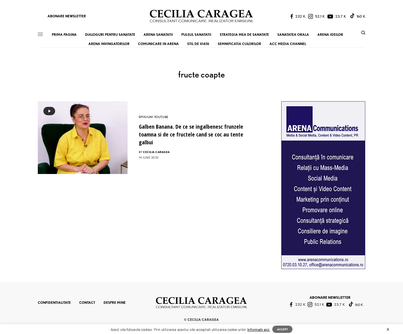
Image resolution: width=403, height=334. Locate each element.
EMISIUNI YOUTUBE (153, 117)
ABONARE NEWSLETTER (67, 16)
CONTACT (87, 302)
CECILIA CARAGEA (156, 152)
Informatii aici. (258, 330)
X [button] (388, 329)
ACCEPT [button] (282, 329)
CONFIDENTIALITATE (54, 302)
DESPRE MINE (115, 302)
